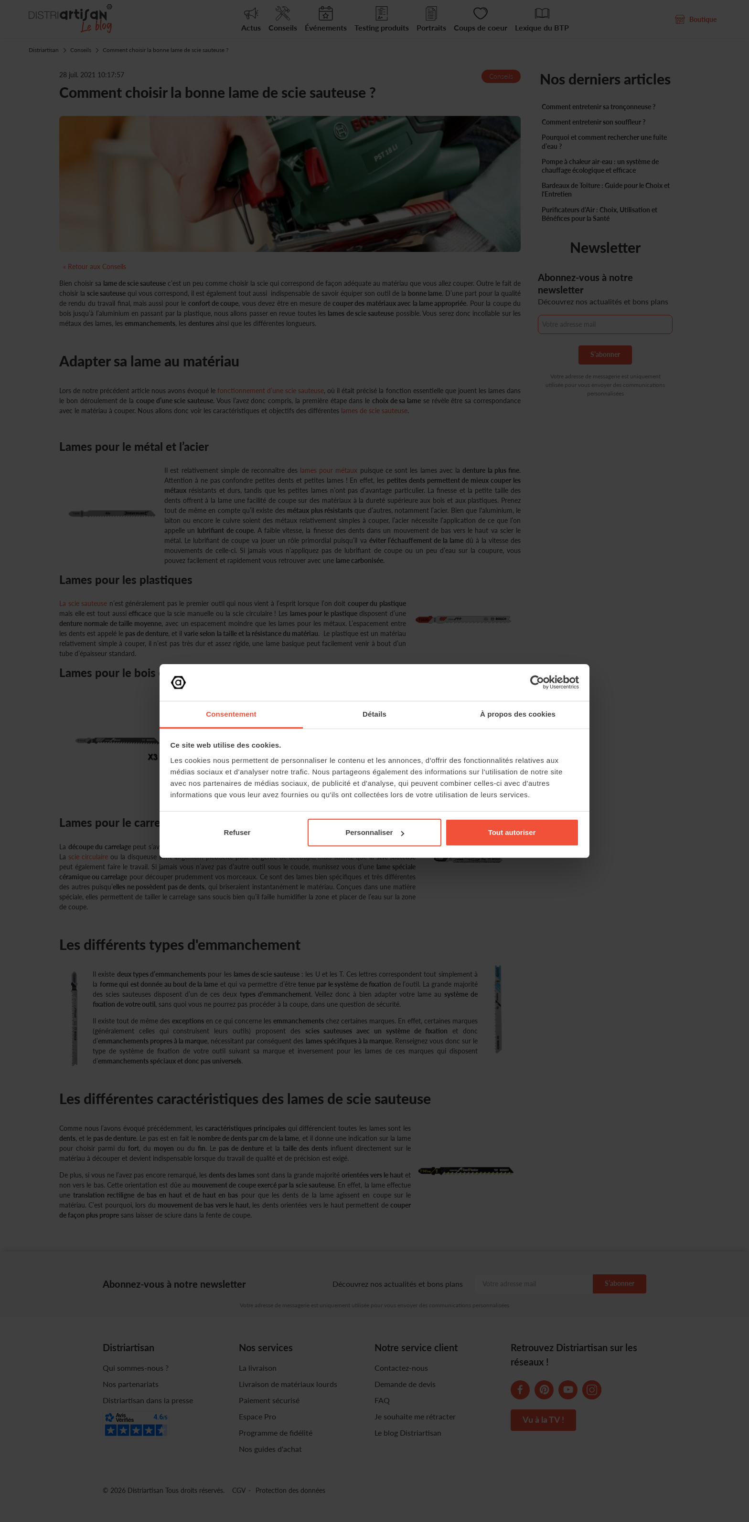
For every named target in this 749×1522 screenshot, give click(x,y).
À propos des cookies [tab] (518, 714)
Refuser (237, 832)
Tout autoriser (512, 832)
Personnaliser (374, 832)
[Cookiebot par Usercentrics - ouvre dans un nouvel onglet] (537, 682)
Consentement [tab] (231, 714)
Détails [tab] (374, 714)
